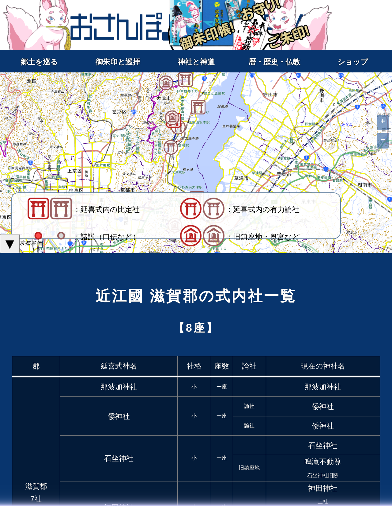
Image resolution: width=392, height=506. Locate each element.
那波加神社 (118, 387)
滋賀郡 (36, 486)
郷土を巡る (39, 62)
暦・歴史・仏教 (274, 62)
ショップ (352, 62)
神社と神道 (196, 62)
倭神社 (119, 416)
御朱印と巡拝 (118, 62)
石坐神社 (119, 458)
